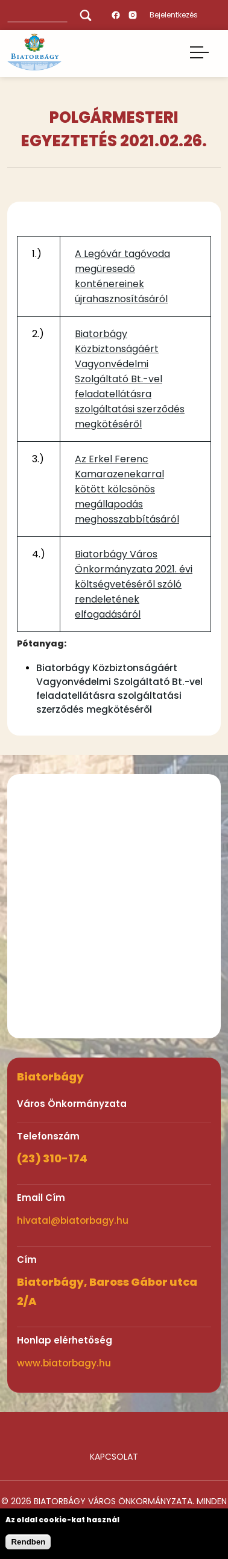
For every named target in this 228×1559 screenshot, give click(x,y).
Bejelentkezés (174, 15)
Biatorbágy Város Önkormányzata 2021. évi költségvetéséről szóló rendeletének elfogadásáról (133, 584)
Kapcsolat (114, 1457)
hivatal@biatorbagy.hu (72, 1220)
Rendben (28, 1541)
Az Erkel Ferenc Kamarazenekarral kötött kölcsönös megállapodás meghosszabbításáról (127, 489)
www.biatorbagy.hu (64, 1363)
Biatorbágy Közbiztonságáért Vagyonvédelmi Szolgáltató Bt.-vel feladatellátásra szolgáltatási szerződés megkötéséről (130, 379)
